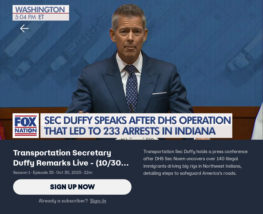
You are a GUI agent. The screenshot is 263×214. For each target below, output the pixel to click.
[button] (24, 28)
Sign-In (98, 201)
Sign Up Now (72, 187)
